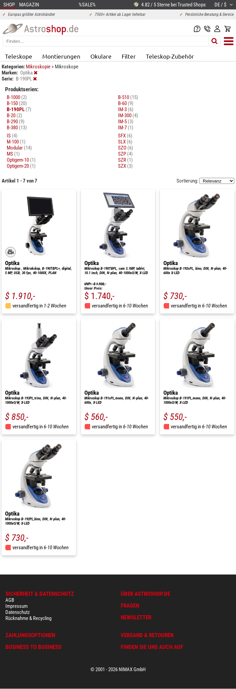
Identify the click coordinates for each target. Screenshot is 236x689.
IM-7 (125, 128)
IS (12, 136)
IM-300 (128, 115)
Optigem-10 (21, 160)
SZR (125, 160)
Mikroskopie (38, 67)
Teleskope (18, 56)
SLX (125, 142)
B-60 (125, 103)
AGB (9, 600)
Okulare (101, 56)
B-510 (128, 97)
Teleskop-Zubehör (170, 56)
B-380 (17, 128)
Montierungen (61, 56)
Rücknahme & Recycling (28, 618)
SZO (125, 148)
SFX (125, 136)
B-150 (17, 103)
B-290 (16, 122)
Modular (19, 148)
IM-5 (125, 122)
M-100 (16, 142)
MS (13, 154)
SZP (125, 154)
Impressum (16, 606)
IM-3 (125, 109)
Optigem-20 (21, 166)
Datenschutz (17, 612)
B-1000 (17, 97)
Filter (129, 56)
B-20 (14, 115)
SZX (125, 166)
